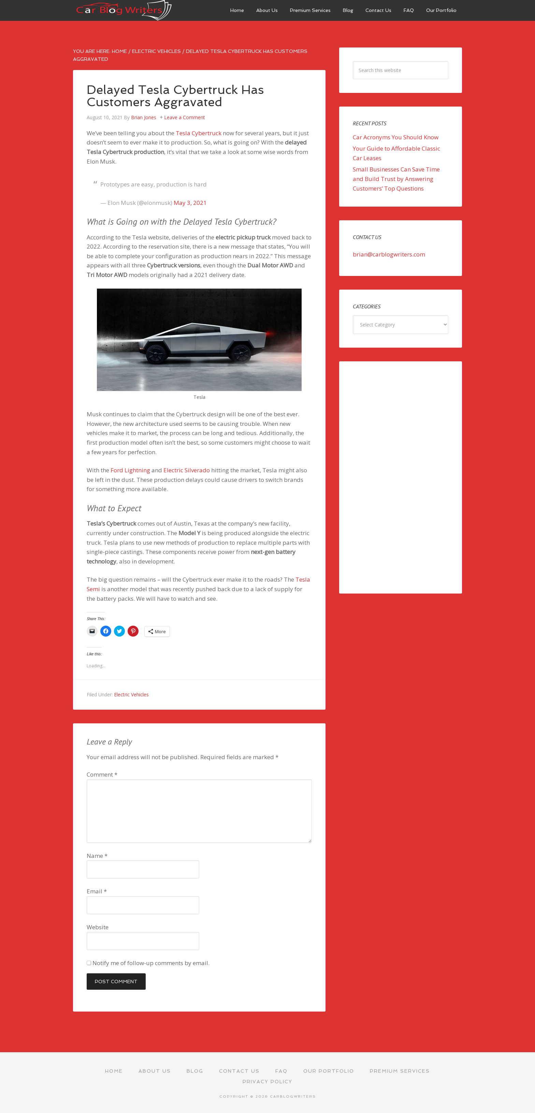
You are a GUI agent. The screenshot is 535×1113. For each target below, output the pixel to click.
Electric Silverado (186, 470)
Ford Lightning (130, 470)
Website (98, 927)
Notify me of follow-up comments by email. (150, 963)
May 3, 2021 (190, 203)
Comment (102, 774)
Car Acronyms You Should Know (395, 137)
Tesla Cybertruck (198, 133)
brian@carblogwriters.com (389, 254)
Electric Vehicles (131, 694)
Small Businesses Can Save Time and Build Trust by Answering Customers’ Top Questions (396, 178)
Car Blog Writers (124, 10)
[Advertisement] (400, 477)
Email (97, 891)
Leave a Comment (184, 117)
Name (97, 856)
